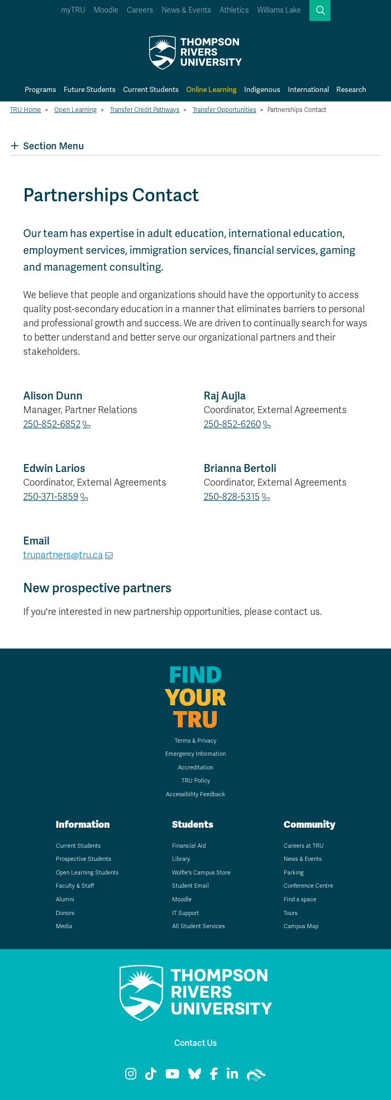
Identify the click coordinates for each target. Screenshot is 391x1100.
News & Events (186, 10)
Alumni (65, 899)
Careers (140, 10)
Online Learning (211, 89)
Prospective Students (83, 859)
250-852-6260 (232, 424)
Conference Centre (308, 885)
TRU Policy (196, 780)
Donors (65, 913)
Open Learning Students (87, 872)
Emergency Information (195, 754)
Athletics (234, 10)
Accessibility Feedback (195, 794)
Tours (290, 913)
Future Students (90, 89)
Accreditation (195, 767)
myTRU (73, 10)
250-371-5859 (50, 496)
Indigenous (262, 89)
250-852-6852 (52, 424)
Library (181, 859)
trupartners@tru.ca (63, 555)
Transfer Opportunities (224, 110)
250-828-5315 (232, 496)
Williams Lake (279, 10)
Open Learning (75, 110)
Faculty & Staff (75, 885)
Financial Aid (189, 845)
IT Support (185, 913)
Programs (40, 89)
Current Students (151, 89)
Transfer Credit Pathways (144, 110)
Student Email (190, 885)
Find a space (300, 899)
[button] (319, 10)
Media (64, 926)
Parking (294, 872)
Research (351, 89)
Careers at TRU (304, 845)
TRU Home (25, 110)
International (308, 89)
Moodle (106, 10)
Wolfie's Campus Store (201, 872)
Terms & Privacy (195, 740)
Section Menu (47, 146)
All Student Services (198, 926)
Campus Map (301, 926)
